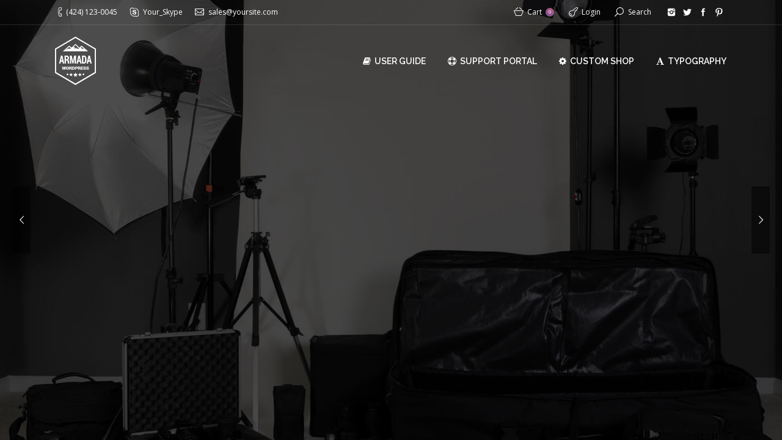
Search (639, 12)
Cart (540, 12)
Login (591, 12)
